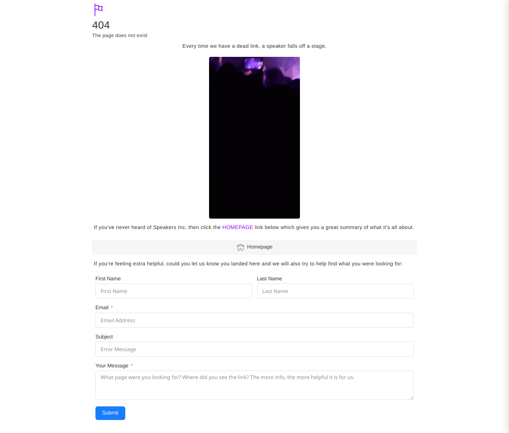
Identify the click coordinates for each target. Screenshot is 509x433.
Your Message (112, 366)
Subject (104, 337)
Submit (110, 413)
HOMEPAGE (237, 227)
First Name (108, 279)
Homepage (254, 247)
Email (101, 308)
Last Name (269, 279)
